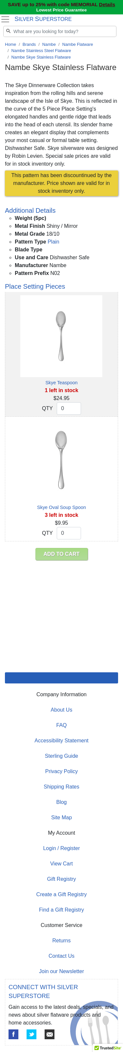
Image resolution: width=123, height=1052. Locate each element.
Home (10, 44)
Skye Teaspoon (61, 382)
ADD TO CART (62, 554)
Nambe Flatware (77, 44)
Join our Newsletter (61, 971)
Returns (61, 940)
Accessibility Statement (61, 740)
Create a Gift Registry (61, 894)
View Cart (61, 863)
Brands (29, 44)
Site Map (61, 817)
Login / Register (61, 848)
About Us (61, 710)
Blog (61, 802)
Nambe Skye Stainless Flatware (41, 57)
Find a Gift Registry (61, 910)
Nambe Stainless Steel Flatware (41, 50)
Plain (53, 242)
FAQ (61, 725)
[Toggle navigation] (5, 19)
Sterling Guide (61, 756)
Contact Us (61, 956)
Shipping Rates (61, 786)
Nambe (49, 44)
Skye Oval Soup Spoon (61, 507)
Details (107, 4)
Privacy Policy (61, 771)
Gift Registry (61, 879)
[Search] (59, 31)
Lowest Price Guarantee (61, 10)
